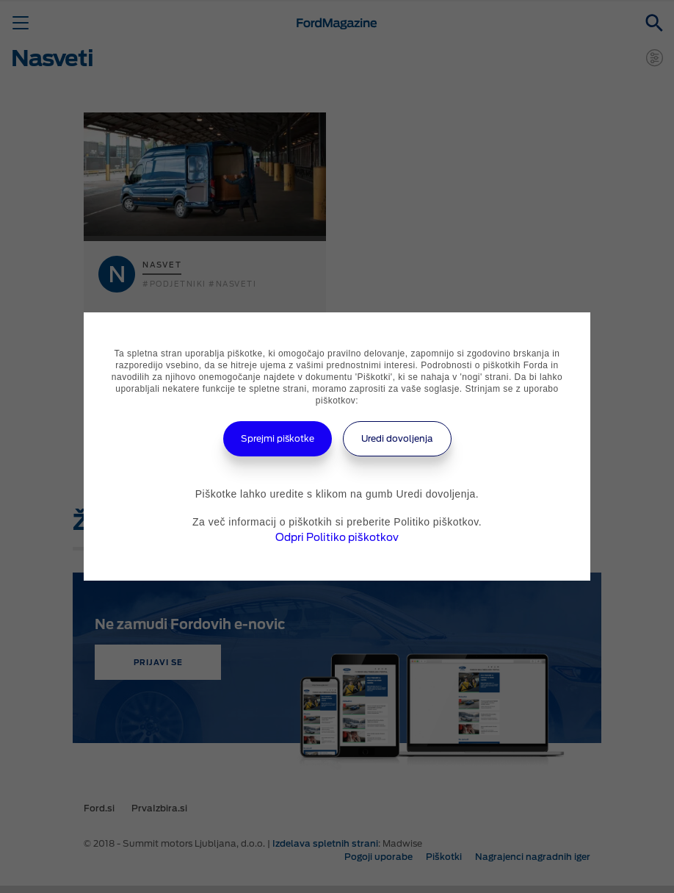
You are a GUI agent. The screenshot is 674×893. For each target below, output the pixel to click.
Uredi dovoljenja (397, 438)
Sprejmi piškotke (277, 438)
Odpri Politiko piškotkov (337, 537)
